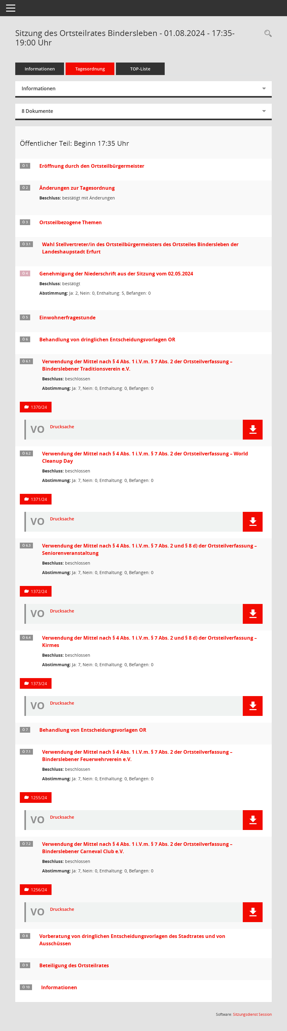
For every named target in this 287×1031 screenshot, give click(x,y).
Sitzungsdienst (252, 1014)
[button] (253, 430)
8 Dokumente (37, 111)
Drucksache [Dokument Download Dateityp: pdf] (62, 426)
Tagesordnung (90, 69)
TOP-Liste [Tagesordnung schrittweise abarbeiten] (140, 69)
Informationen (40, 69)
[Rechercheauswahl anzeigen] (266, 34)
